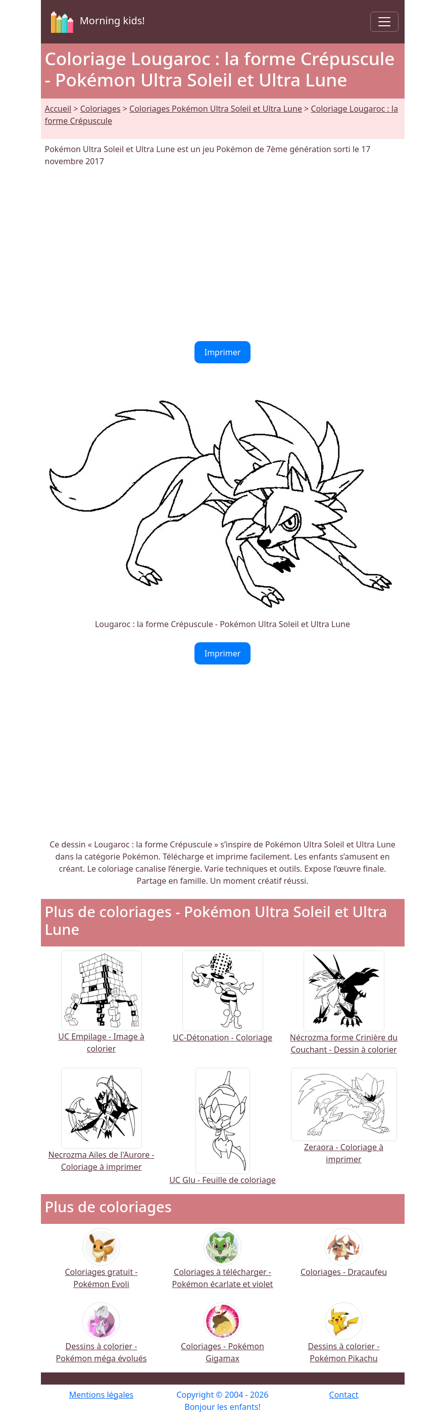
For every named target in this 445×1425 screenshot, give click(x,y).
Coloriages (100, 108)
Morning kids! (96, 22)
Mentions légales (101, 1394)
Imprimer (223, 352)
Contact (344, 1394)
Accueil (58, 108)
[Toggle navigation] (384, 22)
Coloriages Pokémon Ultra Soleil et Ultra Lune (215, 108)
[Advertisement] (223, 254)
